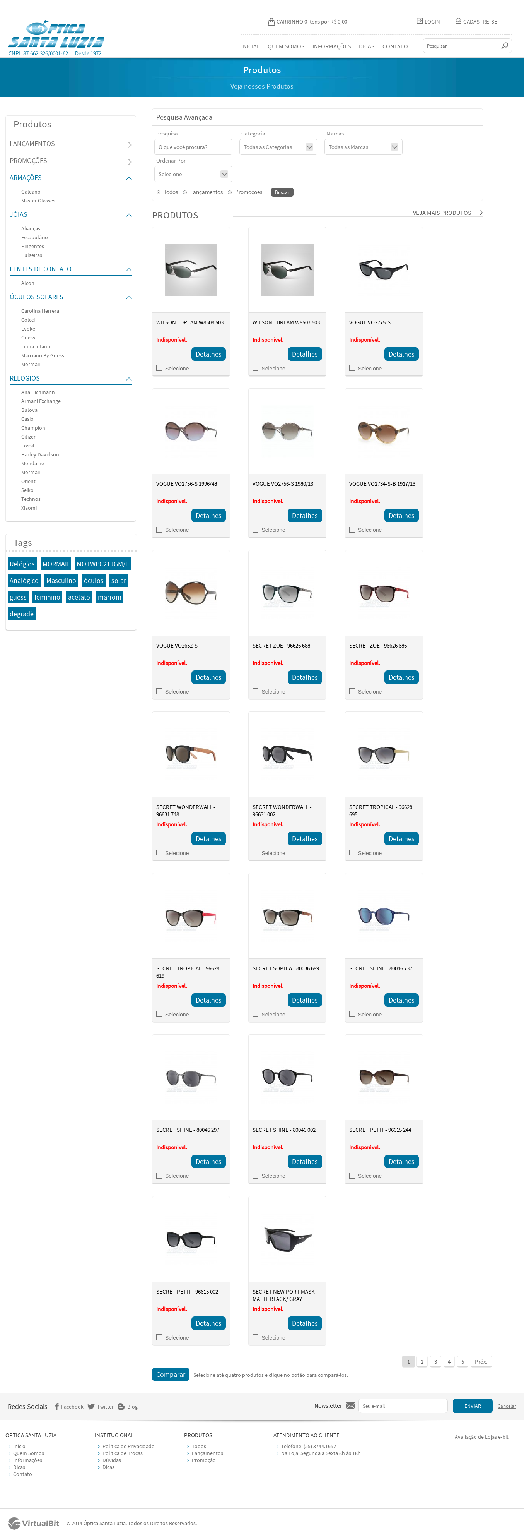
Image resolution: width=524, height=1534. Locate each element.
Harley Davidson (40, 454)
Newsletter (328, 1405)
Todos (167, 191)
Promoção (204, 1460)
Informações (27, 1460)
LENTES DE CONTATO (41, 268)
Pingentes (32, 246)
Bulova (29, 409)
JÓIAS (18, 214)
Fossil (27, 445)
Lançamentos (203, 191)
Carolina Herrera (40, 310)
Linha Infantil (36, 346)
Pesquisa (167, 133)
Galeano (31, 191)
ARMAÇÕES (26, 177)
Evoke (28, 328)
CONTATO (395, 46)
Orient (28, 481)
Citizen (29, 436)
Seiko (27, 490)
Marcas (335, 133)
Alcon (27, 282)
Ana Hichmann (38, 392)
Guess (28, 337)
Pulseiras (31, 255)
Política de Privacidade (128, 1446)
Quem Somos (28, 1453)
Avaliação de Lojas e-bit (482, 1436)
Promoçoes (245, 191)
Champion (33, 427)
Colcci (28, 319)
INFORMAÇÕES (331, 46)
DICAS (367, 46)
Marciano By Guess (42, 355)
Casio (27, 418)
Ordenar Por (171, 160)
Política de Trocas (122, 1453)
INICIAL (250, 46)
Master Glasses (38, 200)
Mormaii (30, 364)
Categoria (253, 133)
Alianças (30, 228)
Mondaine (32, 463)
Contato (22, 1474)
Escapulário (34, 237)
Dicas (19, 1467)
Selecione (172, 368)
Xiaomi (29, 507)
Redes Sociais (28, 1406)
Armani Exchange (41, 401)
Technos (31, 498)
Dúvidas (111, 1460)
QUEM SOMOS (286, 46)
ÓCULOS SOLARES (36, 296)
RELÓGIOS (25, 378)
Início (19, 1446)
